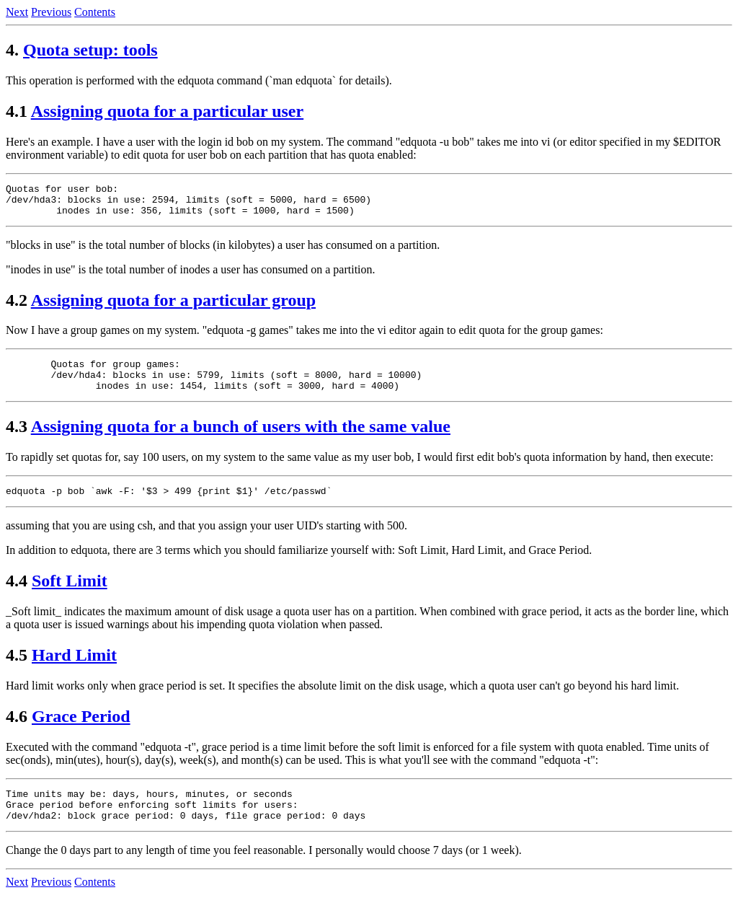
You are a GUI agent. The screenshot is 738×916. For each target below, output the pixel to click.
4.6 (16, 731)
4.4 (16, 595)
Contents (94, 12)
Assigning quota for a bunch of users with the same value (240, 439)
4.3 (16, 439)
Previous (51, 12)
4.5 (16, 670)
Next (17, 12)
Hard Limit (74, 670)
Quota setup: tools (90, 49)
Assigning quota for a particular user (167, 111)
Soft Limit (69, 595)
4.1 (16, 111)
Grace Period (81, 731)
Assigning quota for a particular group (173, 306)
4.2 (16, 306)
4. (12, 49)
